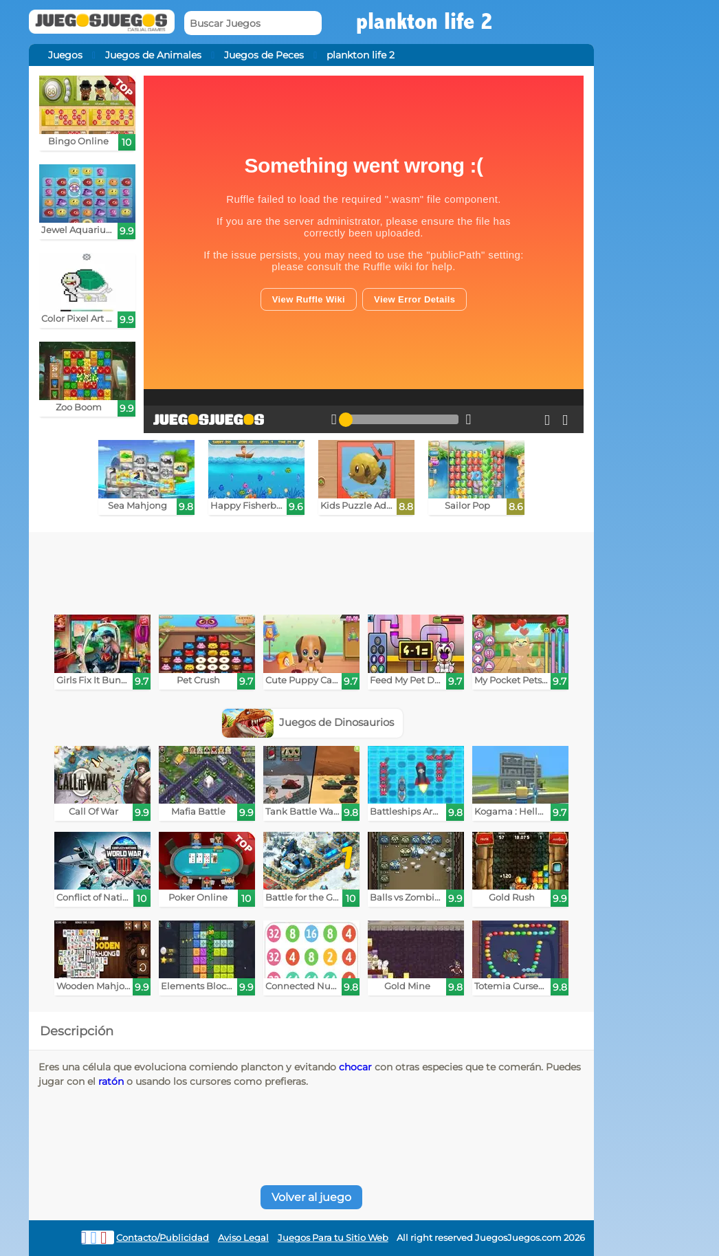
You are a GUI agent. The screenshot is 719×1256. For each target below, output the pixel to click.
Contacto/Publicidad (162, 1238)
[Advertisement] (311, 570)
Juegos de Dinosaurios (308, 722)
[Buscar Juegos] (253, 23)
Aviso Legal (243, 1238)
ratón (111, 1081)
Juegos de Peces (264, 55)
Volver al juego (311, 1197)
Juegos (65, 55)
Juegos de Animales (153, 55)
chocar (355, 1067)
